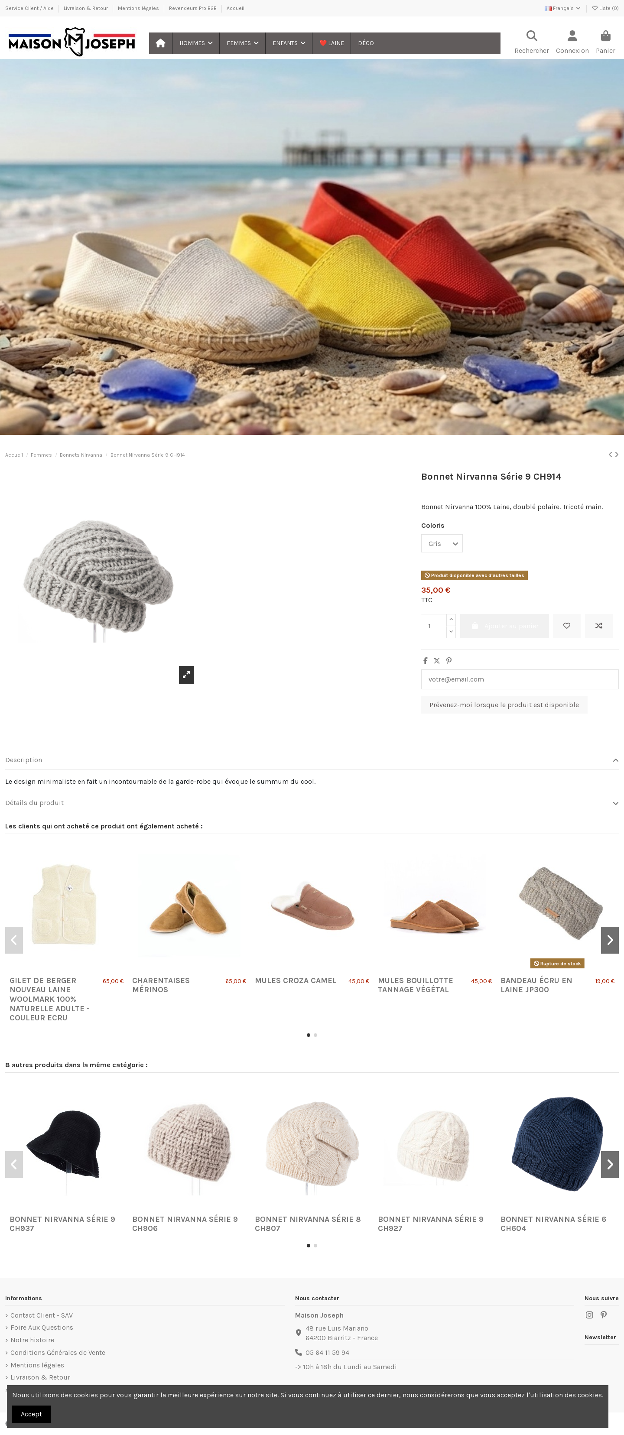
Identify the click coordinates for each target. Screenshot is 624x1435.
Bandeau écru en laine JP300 (536, 985)
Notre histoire (32, 1340)
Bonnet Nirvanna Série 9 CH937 (62, 1224)
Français (563, 8)
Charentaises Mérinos (161, 985)
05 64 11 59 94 (327, 1352)
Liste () (605, 8)
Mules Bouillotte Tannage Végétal (415, 985)
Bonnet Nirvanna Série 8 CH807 (308, 1224)
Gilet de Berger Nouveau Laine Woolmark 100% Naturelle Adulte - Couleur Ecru (50, 999)
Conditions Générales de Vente (57, 1352)
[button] (195, 43)
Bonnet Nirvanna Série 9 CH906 (185, 1224)
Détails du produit (312, 803)
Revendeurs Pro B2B (193, 8)
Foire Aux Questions (41, 1327)
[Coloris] (442, 543)
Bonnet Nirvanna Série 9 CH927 (431, 1224)
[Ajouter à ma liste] (567, 626)
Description (312, 760)
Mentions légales (139, 8)
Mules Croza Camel (296, 980)
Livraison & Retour (86, 8)
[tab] (312, 760)
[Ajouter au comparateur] (599, 626)
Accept (31, 1414)
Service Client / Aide (30, 8)
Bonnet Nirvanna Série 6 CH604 (553, 1224)
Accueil (235, 8)
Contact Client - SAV (41, 1315)
